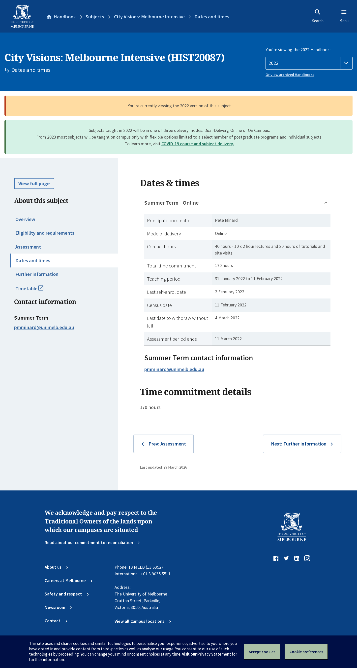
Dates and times (32, 260)
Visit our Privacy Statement (206, 654)
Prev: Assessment (167, 444)
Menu (344, 16)
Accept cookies (262, 651)
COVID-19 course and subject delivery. (197, 144)
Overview (25, 219)
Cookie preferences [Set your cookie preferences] (306, 651)
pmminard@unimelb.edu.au (44, 327)
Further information (37, 274)
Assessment (28, 247)
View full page (34, 183)
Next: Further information (299, 444)
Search (318, 16)
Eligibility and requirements (44, 233)
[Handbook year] (309, 63)
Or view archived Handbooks (290, 74)
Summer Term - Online (171, 202)
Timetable (35, 291)
